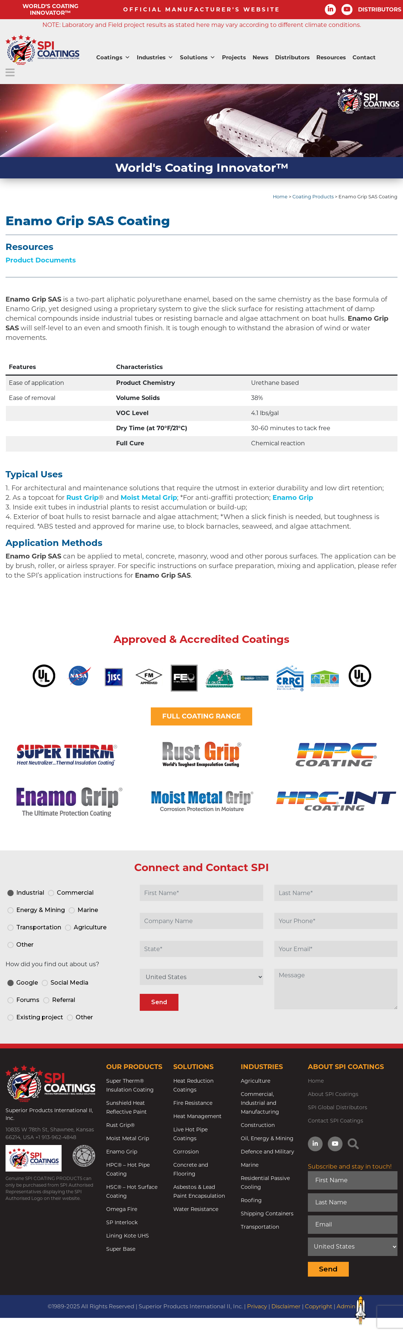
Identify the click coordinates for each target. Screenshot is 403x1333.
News (260, 57)
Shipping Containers (267, 1213)
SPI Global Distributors (337, 1107)
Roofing (251, 1200)
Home (280, 196)
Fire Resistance (192, 1103)
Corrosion (186, 1151)
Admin (346, 1306)
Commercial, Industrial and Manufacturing (260, 1103)
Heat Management (197, 1116)
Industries (155, 57)
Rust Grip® (120, 1125)
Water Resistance (195, 1209)
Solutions (197, 57)
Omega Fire (121, 1209)
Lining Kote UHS (127, 1235)
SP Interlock (122, 1222)
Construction (258, 1125)
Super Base (120, 1249)
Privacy (257, 1306)
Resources (331, 57)
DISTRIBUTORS (380, 9)
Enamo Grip (292, 498)
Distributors (292, 57)
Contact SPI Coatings (335, 1120)
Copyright (318, 1306)
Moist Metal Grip (149, 498)
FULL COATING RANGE (201, 716)
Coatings (113, 57)
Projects (234, 57)
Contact (364, 57)
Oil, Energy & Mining (267, 1138)
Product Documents (41, 260)
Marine (249, 1165)
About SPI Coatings (333, 1094)
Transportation (260, 1227)
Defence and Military (267, 1151)
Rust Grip (82, 498)
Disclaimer (285, 1306)
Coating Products (313, 196)
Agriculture (255, 1081)
